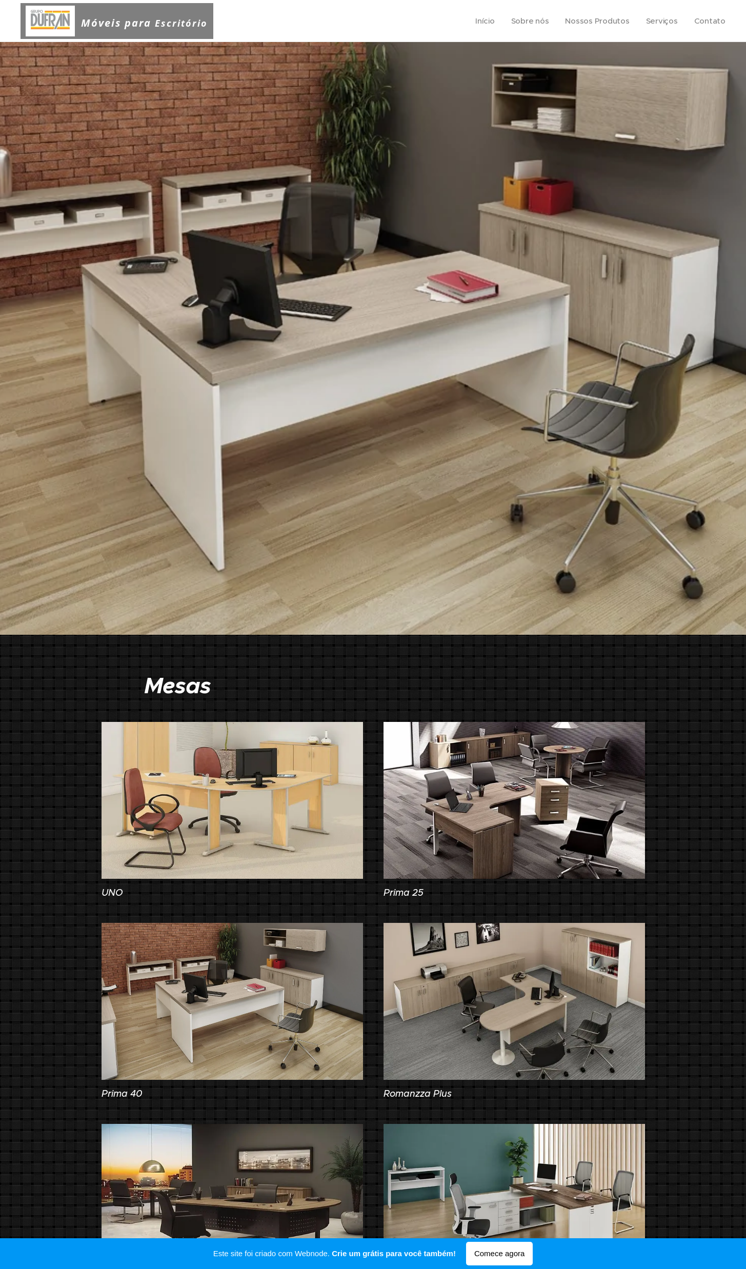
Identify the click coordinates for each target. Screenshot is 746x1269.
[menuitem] (482, 21)
